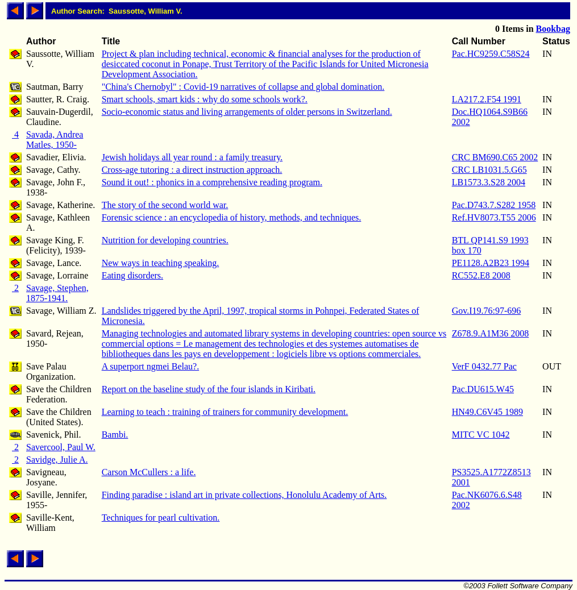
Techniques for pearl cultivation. (161, 517)
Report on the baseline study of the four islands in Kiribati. (209, 389)
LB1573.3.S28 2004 (488, 182)
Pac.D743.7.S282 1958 (494, 205)
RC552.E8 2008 (481, 275)
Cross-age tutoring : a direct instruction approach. (192, 169)
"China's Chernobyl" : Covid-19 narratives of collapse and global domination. (243, 87)
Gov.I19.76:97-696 (486, 310)
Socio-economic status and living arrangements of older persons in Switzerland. (247, 112)
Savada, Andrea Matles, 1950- (54, 139)
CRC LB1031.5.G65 (489, 169)
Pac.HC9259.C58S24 (491, 54)
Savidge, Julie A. (57, 459)
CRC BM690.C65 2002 (495, 157)
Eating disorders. (132, 275)
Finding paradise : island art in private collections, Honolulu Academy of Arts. (244, 495)
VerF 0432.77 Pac (484, 366)
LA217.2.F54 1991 (486, 99)
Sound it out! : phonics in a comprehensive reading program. (212, 182)
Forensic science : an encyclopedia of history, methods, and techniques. (232, 217)
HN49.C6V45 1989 (487, 412)
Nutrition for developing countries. (165, 240)
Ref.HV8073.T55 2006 (494, 217)
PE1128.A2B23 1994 (490, 263)
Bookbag (553, 29)
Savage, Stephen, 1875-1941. (57, 293)
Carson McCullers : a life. (149, 472)
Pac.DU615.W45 (483, 389)
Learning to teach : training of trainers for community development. (225, 412)
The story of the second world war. (165, 205)
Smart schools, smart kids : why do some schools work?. (205, 99)
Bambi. (115, 434)
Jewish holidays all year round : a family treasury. (192, 157)
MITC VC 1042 (481, 434)
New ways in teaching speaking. (160, 263)
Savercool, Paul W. (61, 447)
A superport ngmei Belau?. (151, 366)
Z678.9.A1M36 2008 (490, 333)
